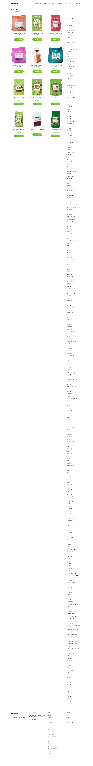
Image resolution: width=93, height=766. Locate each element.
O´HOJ (69, 471)
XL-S (68, 692)
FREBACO (70, 270)
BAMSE (69, 64)
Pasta (48, 747)
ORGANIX (70, 483)
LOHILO (69, 390)
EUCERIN (69, 227)
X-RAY (69, 690)
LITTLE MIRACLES (71, 387)
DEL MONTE (70, 162)
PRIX (68, 526)
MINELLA (70, 421)
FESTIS (69, 253)
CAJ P (69, 117)
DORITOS (70, 186)
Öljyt (48, 742)
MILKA (69, 418)
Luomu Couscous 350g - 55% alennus (37, 99)
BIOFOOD (70, 93)
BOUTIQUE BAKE (71, 107)
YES (68, 695)
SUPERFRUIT (70, 619)
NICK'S (69, 447)
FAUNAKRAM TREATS (72, 241)
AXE (69, 60)
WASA (69, 676)
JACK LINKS (70, 330)
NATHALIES (70, 440)
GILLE (69, 287)
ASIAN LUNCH (70, 52)
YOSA (69, 697)
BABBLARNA (70, 62)
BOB (69, 100)
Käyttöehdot (69, 720)
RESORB (69, 545)
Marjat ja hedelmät (51, 737)
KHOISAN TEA (71, 359)
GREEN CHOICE (71, 296)
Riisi (48, 752)
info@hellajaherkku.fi (33, 720)
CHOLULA (70, 138)
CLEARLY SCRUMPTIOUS (73, 143)
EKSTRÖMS (70, 210)
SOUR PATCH (70, 600)
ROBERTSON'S (71, 550)
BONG (69, 105)
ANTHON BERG (71, 43)
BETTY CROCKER (71, 86)
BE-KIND (69, 74)
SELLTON (70, 579)
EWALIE (69, 229)
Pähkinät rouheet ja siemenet (54, 744)
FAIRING (69, 234)
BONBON (70, 103)
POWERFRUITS (71, 516)
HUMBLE (70, 325)
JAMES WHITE (71, 335)
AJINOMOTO (70, 28)
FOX (68, 265)
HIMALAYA (70, 315)
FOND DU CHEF (71, 260)
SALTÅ (69, 567)
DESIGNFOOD (71, 177)
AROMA (69, 48)
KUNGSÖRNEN (71, 378)
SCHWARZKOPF (71, 574)
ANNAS (69, 40)
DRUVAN (69, 198)
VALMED (70, 666)
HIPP (69, 318)
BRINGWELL (70, 112)
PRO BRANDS (71, 528)
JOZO (69, 339)
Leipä (48, 728)
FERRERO (70, 251)
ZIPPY (69, 702)
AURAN (69, 55)
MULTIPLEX (70, 433)
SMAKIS (69, 588)
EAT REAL (70, 203)
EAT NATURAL (71, 201)
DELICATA (70, 167)
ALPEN (69, 38)
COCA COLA (70, 153)
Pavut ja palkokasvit (52, 749)
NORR (69, 459)
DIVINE (69, 182)
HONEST (69, 320)
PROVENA (70, 535)
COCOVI (69, 155)
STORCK (69, 610)
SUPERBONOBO (71, 617)
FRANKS (69, 268)
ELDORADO (70, 215)
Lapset (49, 725)
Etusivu (12, 12)
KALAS (69, 344)
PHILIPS (69, 509)
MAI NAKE (70, 402)
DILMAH (69, 179)
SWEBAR (70, 632)
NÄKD (69, 435)
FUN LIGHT (70, 280)
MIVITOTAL (70, 423)
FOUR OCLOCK (71, 263)
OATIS (69, 469)
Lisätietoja (19, 40)
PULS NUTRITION (71, 538)
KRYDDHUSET (71, 373)
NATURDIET (70, 442)
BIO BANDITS (70, 88)
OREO (69, 480)
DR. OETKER (70, 194)
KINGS (69, 361)
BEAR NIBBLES (71, 76)
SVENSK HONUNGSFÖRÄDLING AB (74, 627)
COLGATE (70, 158)
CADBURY (70, 115)
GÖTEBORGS (71, 294)
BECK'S (69, 79)
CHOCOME (70, 136)
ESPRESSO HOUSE (71, 220)
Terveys (49, 754)
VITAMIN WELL (71, 671)
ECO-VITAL (70, 205)
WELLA (69, 680)
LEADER (70, 382)
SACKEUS (70, 564)
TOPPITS (70, 652)
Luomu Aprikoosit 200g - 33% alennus (19, 99)
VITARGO (69, 673)
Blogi (70, 4)
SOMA (69, 598)
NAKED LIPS (70, 437)
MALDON (70, 404)
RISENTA (70, 547)
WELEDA (70, 678)
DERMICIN (70, 174)
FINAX (69, 256)
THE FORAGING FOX (72, 640)
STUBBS (69, 612)
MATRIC (69, 411)
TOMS (69, 647)
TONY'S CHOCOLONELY (73, 649)
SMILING (69, 590)
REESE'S (69, 540)
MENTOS (70, 416)
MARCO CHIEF (71, 406)
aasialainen (50, 716)
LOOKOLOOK (71, 394)
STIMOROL (70, 607)
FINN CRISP (70, 258)
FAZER (69, 244)
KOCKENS (70, 368)
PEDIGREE (70, 502)
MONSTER (70, 425)
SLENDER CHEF (71, 586)
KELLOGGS (70, 356)
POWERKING (70, 519)
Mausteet (51, 4)
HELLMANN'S (71, 308)
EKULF (69, 213)
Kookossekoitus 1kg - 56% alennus (56, 67)
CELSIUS (69, 131)
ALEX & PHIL (70, 31)
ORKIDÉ (69, 485)
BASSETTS (70, 72)
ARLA (69, 45)
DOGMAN (70, 184)
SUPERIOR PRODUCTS (72, 622)
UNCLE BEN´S (71, 661)
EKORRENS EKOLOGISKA (73, 208)
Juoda (48, 720)
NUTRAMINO (70, 461)
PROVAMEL (70, 533)
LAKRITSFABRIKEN (72, 380)
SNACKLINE (70, 593)
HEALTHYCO (70, 304)
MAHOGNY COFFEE (72, 399)
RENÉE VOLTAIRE (71, 543)
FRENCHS (70, 272)
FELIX (69, 249)
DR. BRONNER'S (71, 191)
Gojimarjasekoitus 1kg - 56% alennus (19, 67)
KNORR (69, 366)
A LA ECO (70, 17)
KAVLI (69, 354)
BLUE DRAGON (71, 98)
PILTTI (69, 514)
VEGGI (69, 668)
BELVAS (69, 84)
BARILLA (70, 69)
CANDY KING (71, 124)
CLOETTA (70, 150)
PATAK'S (69, 492)
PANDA (69, 488)
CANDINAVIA (70, 122)
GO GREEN (70, 289)
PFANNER (70, 507)
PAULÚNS (70, 497)
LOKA (69, 392)
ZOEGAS (70, 704)
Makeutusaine (50, 735)
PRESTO (69, 521)
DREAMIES (70, 196)
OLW (69, 478)
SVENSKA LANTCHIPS (72, 630)
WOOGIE (69, 688)
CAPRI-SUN (70, 129)
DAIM (69, 160)
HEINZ (69, 306)
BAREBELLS (70, 67)
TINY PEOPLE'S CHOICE (72, 644)
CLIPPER (69, 148)
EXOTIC (69, 232)
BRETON (69, 110)
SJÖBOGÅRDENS (71, 583)
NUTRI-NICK (70, 464)
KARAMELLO (70, 347)
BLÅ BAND (70, 95)
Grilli (66, 4)
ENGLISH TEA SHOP (72, 217)
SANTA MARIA (71, 569)
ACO (69, 21)
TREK (69, 656)
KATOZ (69, 351)
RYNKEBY (70, 559)
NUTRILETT (70, 466)
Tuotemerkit (78, 4)
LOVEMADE (70, 397)
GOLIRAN (70, 292)
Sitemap (68, 725)
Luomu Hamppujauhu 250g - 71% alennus (19, 131)
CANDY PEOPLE (71, 127)
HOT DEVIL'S (70, 323)
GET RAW (70, 284)
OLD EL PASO (71, 473)
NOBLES (69, 454)
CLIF (69, 146)
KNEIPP (69, 363)
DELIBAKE (70, 165)
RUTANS (69, 555)
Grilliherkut (49, 718)
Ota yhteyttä (68, 718)
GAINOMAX (70, 282)
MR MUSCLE (70, 430)
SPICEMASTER (71, 602)
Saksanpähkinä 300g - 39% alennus (55, 131)
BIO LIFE (69, 91)
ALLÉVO (70, 36)
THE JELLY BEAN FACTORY (73, 642)
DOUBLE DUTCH (71, 189)
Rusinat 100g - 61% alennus (37, 130)
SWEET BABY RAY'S (72, 635)
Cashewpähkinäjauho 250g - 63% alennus (56, 34)
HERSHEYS (70, 313)
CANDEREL (70, 119)
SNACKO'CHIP (70, 595)
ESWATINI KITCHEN (72, 225)
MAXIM (69, 413)
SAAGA (69, 562)
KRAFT (69, 370)
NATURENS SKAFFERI (72, 445)
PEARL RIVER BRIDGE (72, 500)
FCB (69, 246)
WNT (69, 685)
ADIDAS (69, 24)
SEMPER (70, 581)
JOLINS (69, 337)
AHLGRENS (70, 26)
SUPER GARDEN (71, 614)
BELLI (69, 81)
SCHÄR (69, 571)
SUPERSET (70, 624)
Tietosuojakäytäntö (70, 723)
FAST (69, 239)
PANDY (69, 490)
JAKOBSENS (70, 332)
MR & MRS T (70, 428)
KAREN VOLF (70, 349)
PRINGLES (70, 523)
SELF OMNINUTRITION (72, 576)
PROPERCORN (71, 531)
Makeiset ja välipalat (41, 4)
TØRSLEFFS (70, 654)
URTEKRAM (70, 664)
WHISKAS (70, 683)
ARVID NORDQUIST (72, 50)
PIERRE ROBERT (72, 512)
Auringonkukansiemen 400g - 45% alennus (37, 34)
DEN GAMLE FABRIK (72, 172)
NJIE (69, 452)
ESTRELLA (70, 222)
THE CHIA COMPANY (72, 637)
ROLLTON (70, 552)
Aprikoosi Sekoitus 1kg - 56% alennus (19, 34)
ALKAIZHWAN (71, 33)
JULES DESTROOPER (72, 342)
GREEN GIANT (70, 299)
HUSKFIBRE (70, 327)
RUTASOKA (70, 557)
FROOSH (70, 277)
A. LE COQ (70, 19)
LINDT (69, 385)
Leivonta (49, 730)
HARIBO (69, 301)
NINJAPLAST (70, 449)
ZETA (69, 699)
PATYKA (69, 495)
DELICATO (70, 170)
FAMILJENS (70, 237)
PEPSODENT (70, 504)
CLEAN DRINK (71, 141)
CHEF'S (69, 134)
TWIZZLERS (70, 659)
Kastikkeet (59, 4)
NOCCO (69, 457)
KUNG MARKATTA (72, 375)
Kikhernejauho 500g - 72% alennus (37, 67)
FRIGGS (69, 275)
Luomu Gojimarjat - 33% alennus (55, 99)
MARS (69, 409)
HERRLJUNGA (70, 311)
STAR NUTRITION (71, 605)
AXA (69, 57)
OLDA (69, 476)
